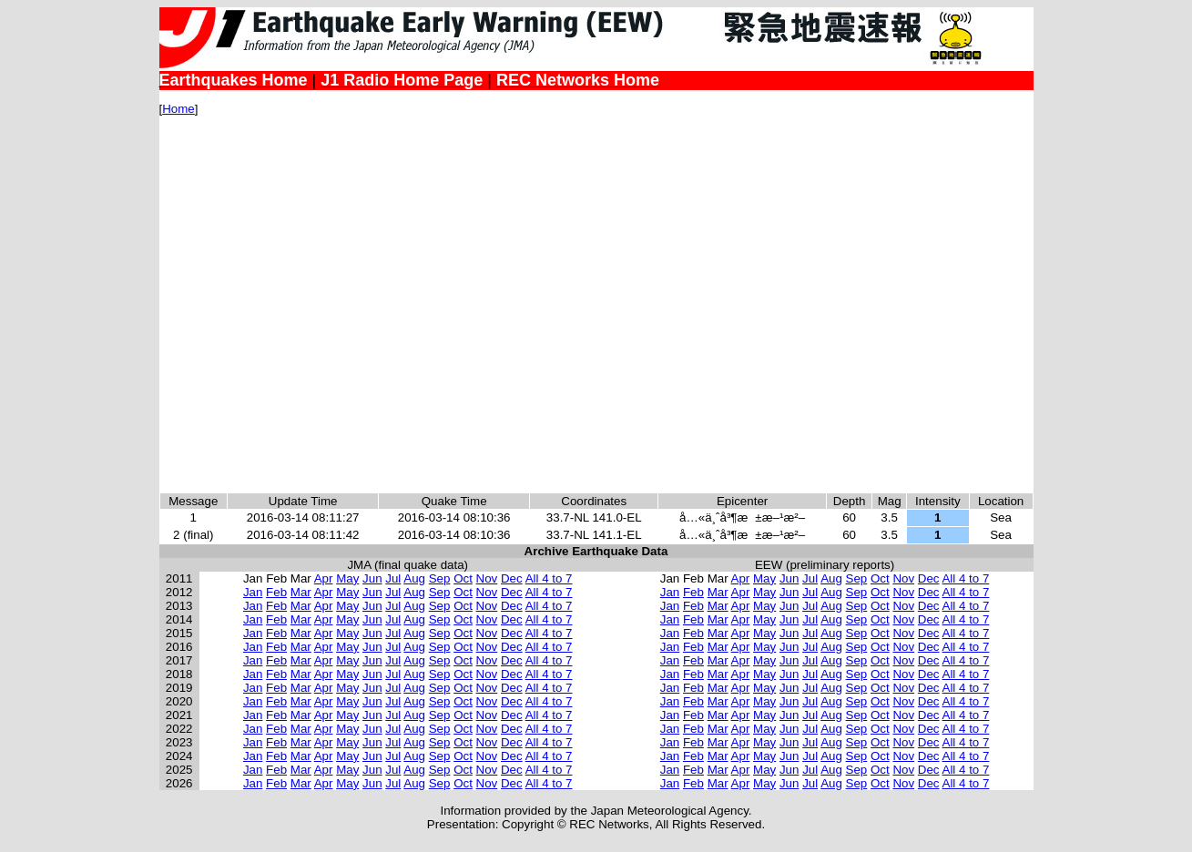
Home (178, 109)
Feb (276, 592)
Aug (414, 578)
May (347, 578)
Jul (393, 578)
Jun (372, 578)
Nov (487, 578)
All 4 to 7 (549, 578)
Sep (440, 578)
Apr (323, 578)
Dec (512, 578)
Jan (253, 592)
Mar (300, 592)
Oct (463, 578)
